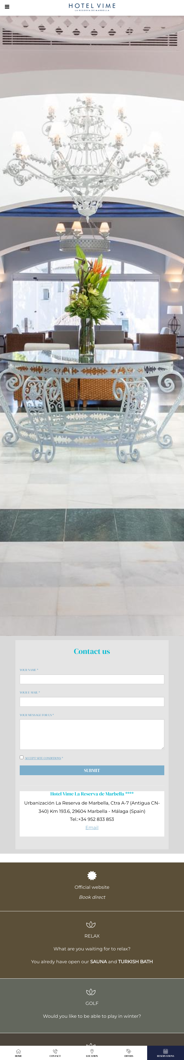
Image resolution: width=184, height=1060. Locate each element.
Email (92, 828)
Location (92, 1053)
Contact (55, 1053)
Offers (128, 1053)
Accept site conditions (43, 758)
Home (18, 1053)
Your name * (29, 670)
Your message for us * (37, 715)
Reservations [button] (165, 1053)
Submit (92, 770)
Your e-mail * (30, 692)
